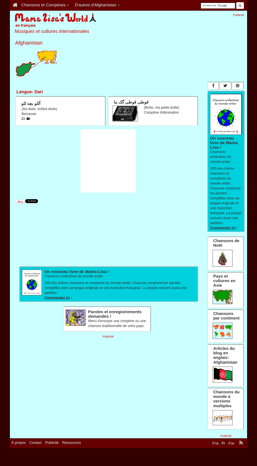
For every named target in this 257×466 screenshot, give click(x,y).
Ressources (71, 443)
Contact (35, 443)
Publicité (52, 443)
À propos (18, 443)
